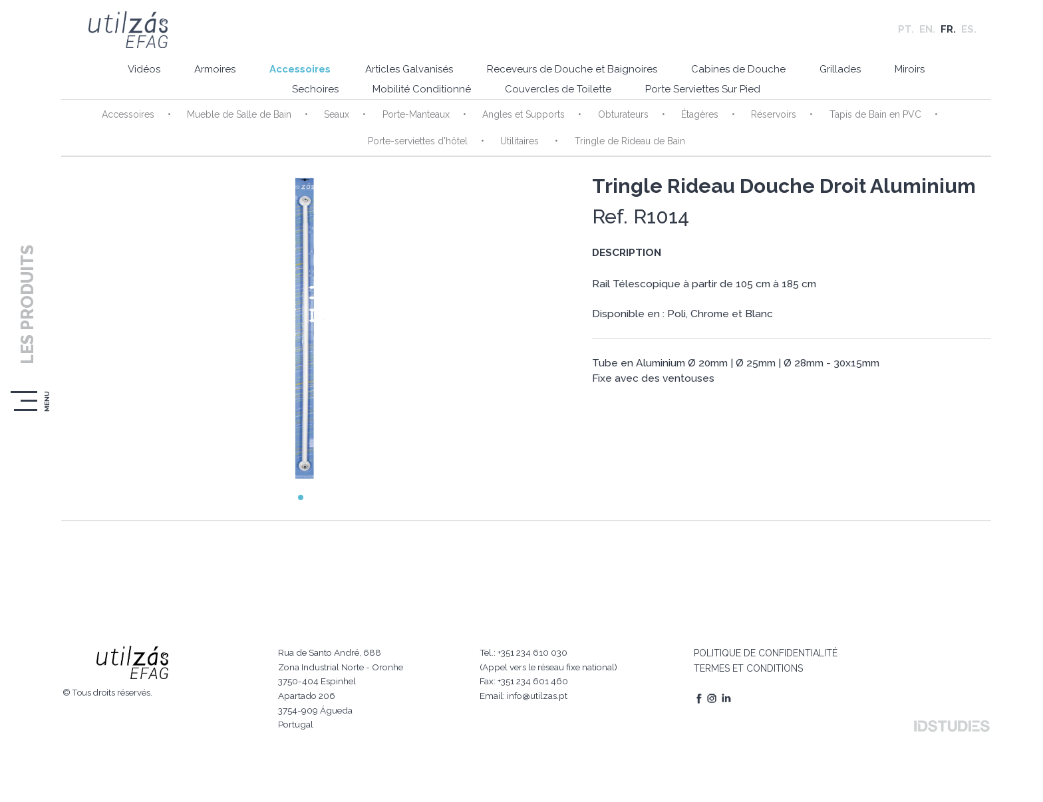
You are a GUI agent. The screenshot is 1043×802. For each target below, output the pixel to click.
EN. (927, 33)
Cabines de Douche (742, 76)
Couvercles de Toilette (557, 96)
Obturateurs (615, 120)
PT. (906, 33)
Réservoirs (760, 120)
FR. (948, 33)
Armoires (195, 76)
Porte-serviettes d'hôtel (416, 147)
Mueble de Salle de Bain (243, 120)
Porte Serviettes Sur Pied (707, 96)
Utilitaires (516, 147)
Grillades (850, 76)
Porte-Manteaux (414, 120)
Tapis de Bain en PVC (859, 120)
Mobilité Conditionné (414, 96)
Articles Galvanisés (401, 76)
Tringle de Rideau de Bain (622, 147)
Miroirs (926, 76)
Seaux (338, 120)
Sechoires (302, 96)
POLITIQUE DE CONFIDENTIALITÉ (761, 634)
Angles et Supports (519, 120)
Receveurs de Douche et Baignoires (570, 76)
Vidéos (118, 76)
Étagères (689, 120)
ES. (968, 33)
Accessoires (286, 76)
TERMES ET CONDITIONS (743, 649)
